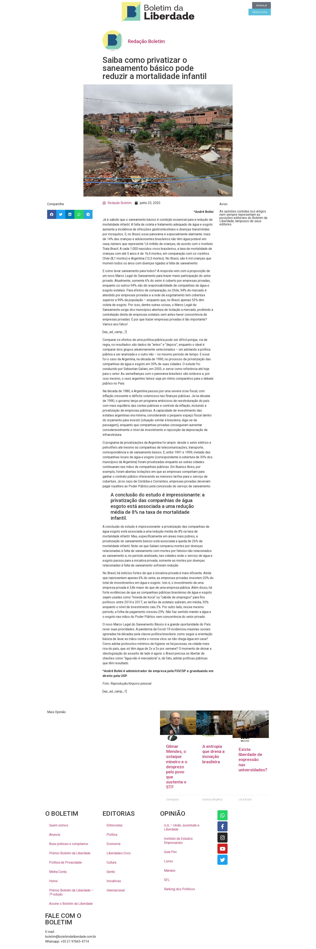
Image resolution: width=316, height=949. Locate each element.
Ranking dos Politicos (179, 889)
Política (112, 835)
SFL (167, 880)
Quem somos (58, 825)
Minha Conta (58, 872)
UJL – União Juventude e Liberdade (181, 827)
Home (53, 881)
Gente (111, 872)
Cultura (111, 862)
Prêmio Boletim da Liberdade (69, 853)
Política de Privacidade (65, 862)
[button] (51, 214)
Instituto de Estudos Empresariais (178, 841)
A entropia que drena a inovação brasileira (213, 754)
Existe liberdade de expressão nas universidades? (253, 759)
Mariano (169, 870)
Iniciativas (114, 881)
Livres (168, 861)
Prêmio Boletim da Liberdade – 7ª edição (71, 892)
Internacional (116, 890)
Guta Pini (170, 852)
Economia (113, 844)
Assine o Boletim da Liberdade (71, 904)
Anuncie (54, 835)
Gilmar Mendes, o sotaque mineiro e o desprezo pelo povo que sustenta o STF (176, 767)
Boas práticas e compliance (68, 844)
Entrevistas (115, 825)
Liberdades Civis (119, 853)
